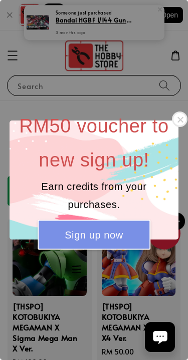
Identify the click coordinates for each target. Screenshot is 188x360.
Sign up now (94, 234)
